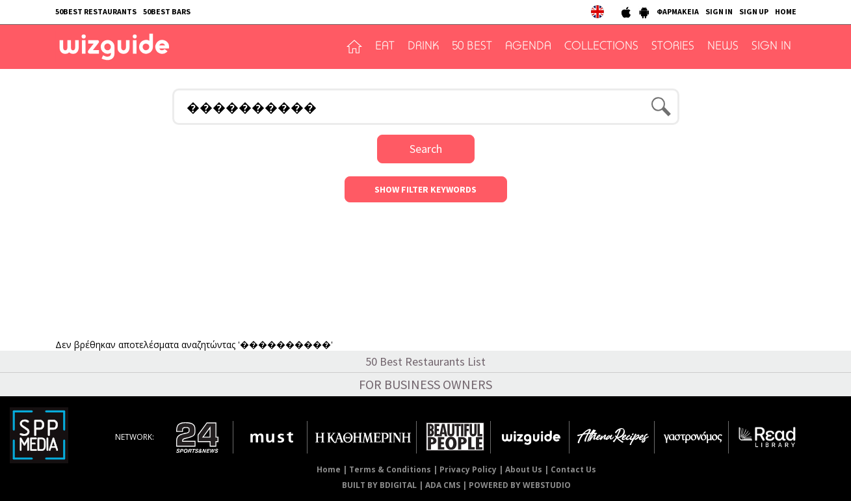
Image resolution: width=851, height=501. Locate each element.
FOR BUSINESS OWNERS (425, 384)
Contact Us (573, 469)
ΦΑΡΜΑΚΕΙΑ (678, 11)
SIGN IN (719, 11)
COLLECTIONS (601, 47)
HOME (785, 11)
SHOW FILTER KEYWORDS (425, 189)
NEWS (723, 47)
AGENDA (528, 47)
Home (329, 469)
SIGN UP (753, 11)
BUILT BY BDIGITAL (379, 485)
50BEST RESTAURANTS (96, 11)
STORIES (672, 47)
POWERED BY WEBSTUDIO (520, 485)
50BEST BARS (166, 11)
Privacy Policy (468, 469)
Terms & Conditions (390, 469)
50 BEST (472, 47)
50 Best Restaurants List (425, 361)
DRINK (423, 47)
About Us (523, 469)
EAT (385, 47)
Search (426, 148)
